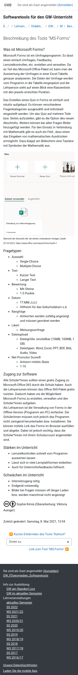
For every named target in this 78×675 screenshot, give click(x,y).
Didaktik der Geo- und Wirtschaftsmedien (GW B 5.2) (37, 26)
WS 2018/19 (14, 639)
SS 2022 (12, 607)
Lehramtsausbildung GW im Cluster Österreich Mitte (20, 26)
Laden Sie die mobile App (20, 671)
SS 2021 (12, 616)
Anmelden (65, 5)
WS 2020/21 (14, 621)
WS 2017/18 (14, 648)
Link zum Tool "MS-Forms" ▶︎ (49, 549)
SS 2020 (12, 625)
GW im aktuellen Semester (24, 593)
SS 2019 (12, 635)
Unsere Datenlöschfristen (20, 665)
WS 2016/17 (14, 657)
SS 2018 (12, 644)
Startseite (4, 26)
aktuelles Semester (19, 602)
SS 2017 (12, 653)
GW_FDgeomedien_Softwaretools (51, 26)
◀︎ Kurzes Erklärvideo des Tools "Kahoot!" (37, 534)
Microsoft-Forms (61, 26)
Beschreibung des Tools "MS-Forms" (71, 26)
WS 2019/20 (14, 630)
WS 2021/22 (14, 612)
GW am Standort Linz (20, 589)
